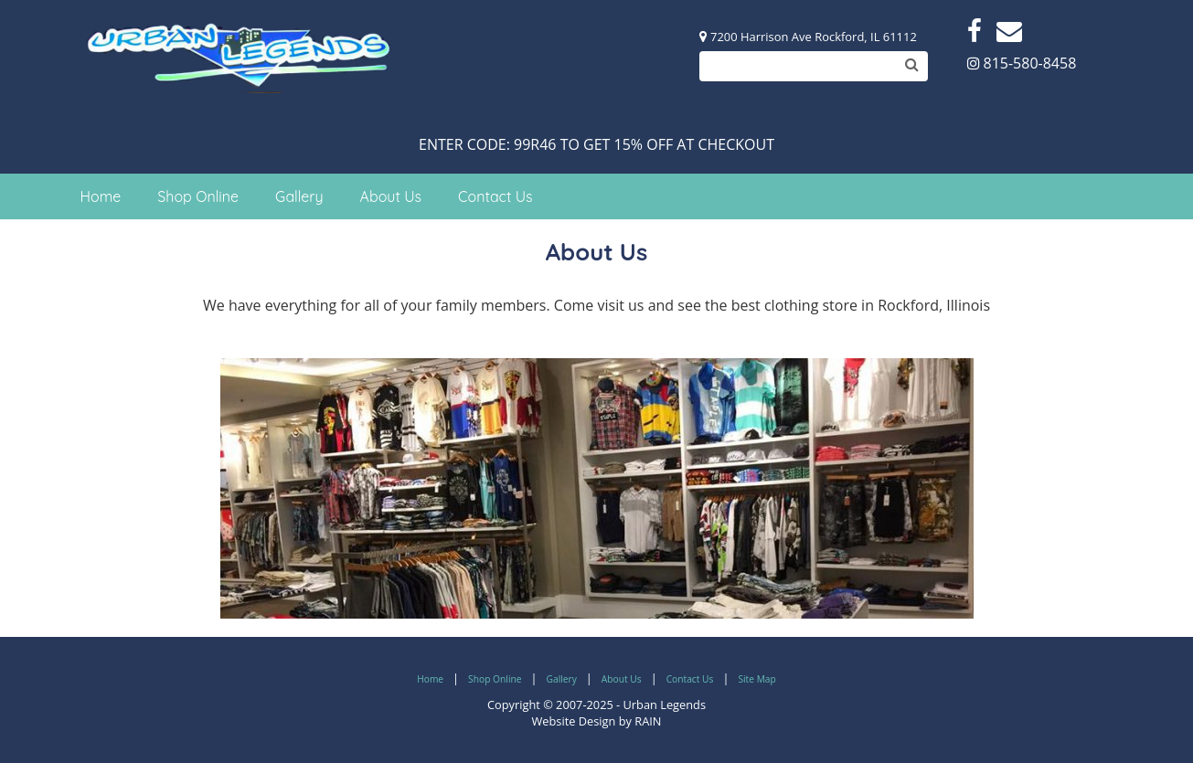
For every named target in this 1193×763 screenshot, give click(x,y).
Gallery (299, 196)
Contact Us (495, 196)
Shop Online (198, 196)
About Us (391, 196)
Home (101, 196)
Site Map (756, 679)
